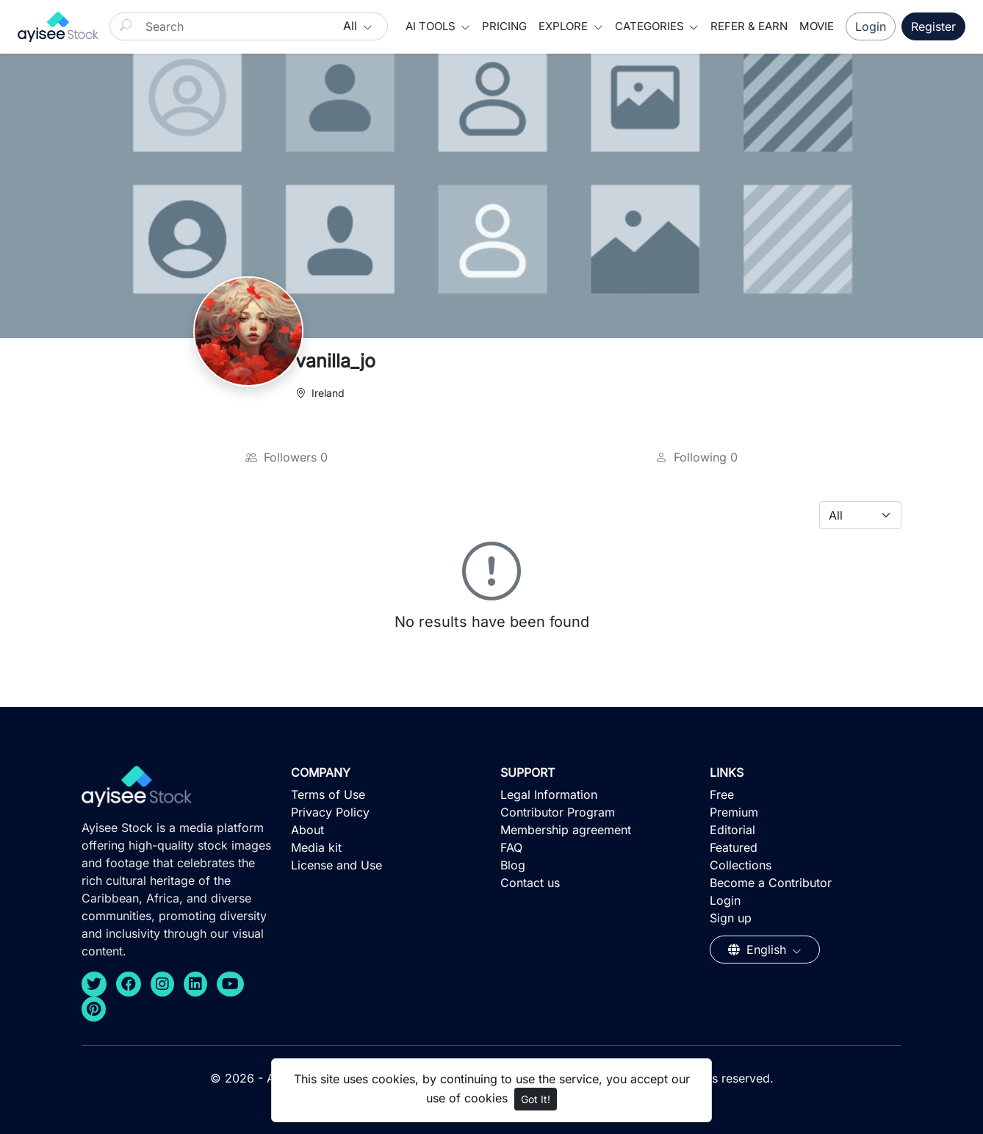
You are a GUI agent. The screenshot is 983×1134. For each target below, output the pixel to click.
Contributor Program (557, 812)
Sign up (731, 918)
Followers (286, 457)
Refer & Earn (749, 26)
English (759, 949)
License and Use (336, 865)
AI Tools (432, 26)
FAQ (511, 847)
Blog (512, 865)
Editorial (732, 829)
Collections (740, 865)
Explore (565, 26)
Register (933, 26)
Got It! (535, 1099)
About (307, 829)
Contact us (530, 882)
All (352, 25)
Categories (651, 26)
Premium (734, 812)
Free (722, 794)
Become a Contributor (771, 882)
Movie (816, 26)
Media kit (316, 847)
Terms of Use (328, 794)
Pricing (504, 26)
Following (696, 457)
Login (870, 26)
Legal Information (548, 794)
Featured (733, 847)
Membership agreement (565, 829)
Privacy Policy (330, 812)
